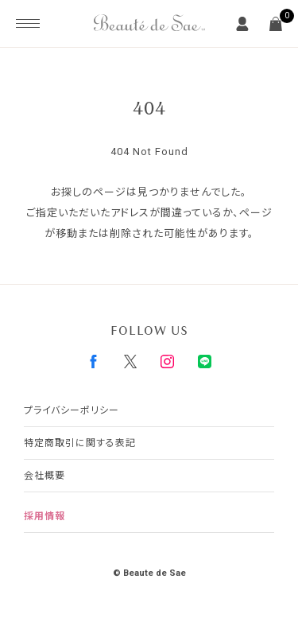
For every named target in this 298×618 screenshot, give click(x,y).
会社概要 (44, 475)
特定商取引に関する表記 (80, 443)
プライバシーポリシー (71, 410)
